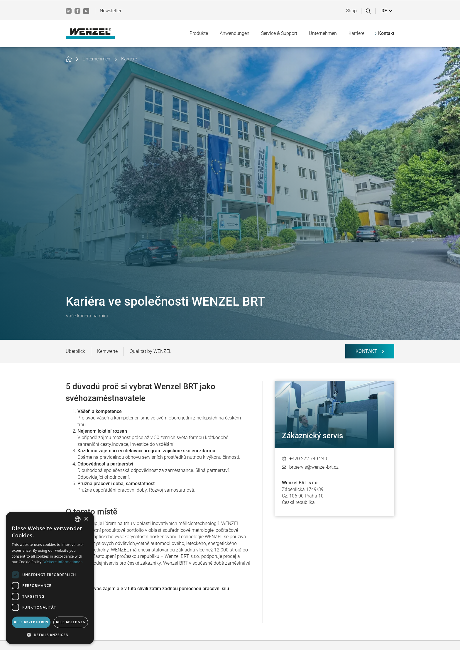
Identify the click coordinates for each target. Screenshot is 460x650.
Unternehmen (96, 59)
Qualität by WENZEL (150, 351)
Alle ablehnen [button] (71, 621)
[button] (387, 11)
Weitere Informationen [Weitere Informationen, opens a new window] (63, 561)
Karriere (129, 59)
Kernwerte (107, 351)
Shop (351, 10)
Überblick (75, 351)
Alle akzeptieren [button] (31, 621)
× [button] (86, 519)
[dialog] (50, 578)
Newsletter (110, 10)
